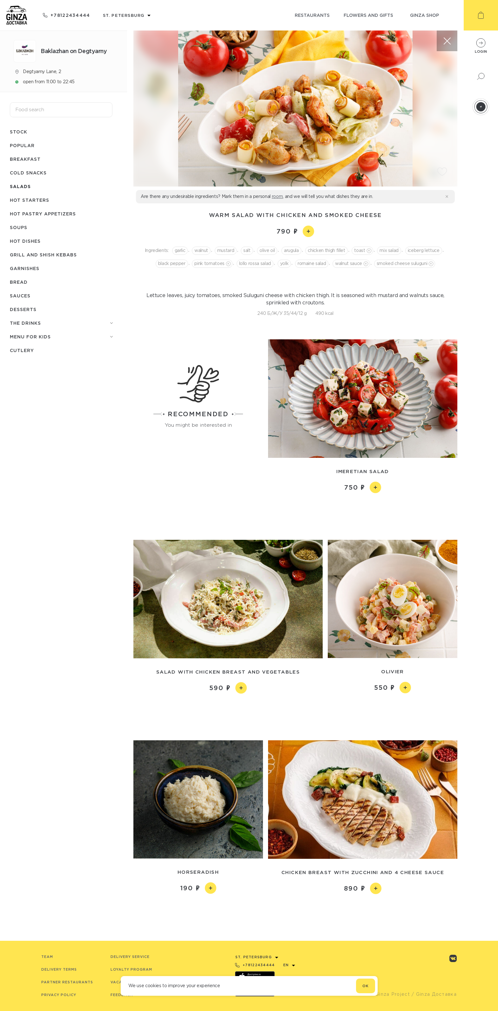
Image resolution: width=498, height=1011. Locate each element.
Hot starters (29, 200)
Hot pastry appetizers (43, 213)
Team (47, 957)
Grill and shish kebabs (43, 254)
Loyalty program (131, 969)
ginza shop (424, 15)
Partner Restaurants (67, 982)
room (277, 196)
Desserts (23, 309)
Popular (22, 145)
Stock (18, 131)
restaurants (312, 15)
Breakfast (25, 159)
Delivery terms (59, 969)
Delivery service (130, 957)
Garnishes (24, 268)
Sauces (20, 295)
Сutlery (22, 350)
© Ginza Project (389, 994)
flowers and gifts (368, 15)
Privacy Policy (58, 995)
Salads (20, 186)
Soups (18, 227)
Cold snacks (28, 172)
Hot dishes (25, 241)
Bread (19, 282)
